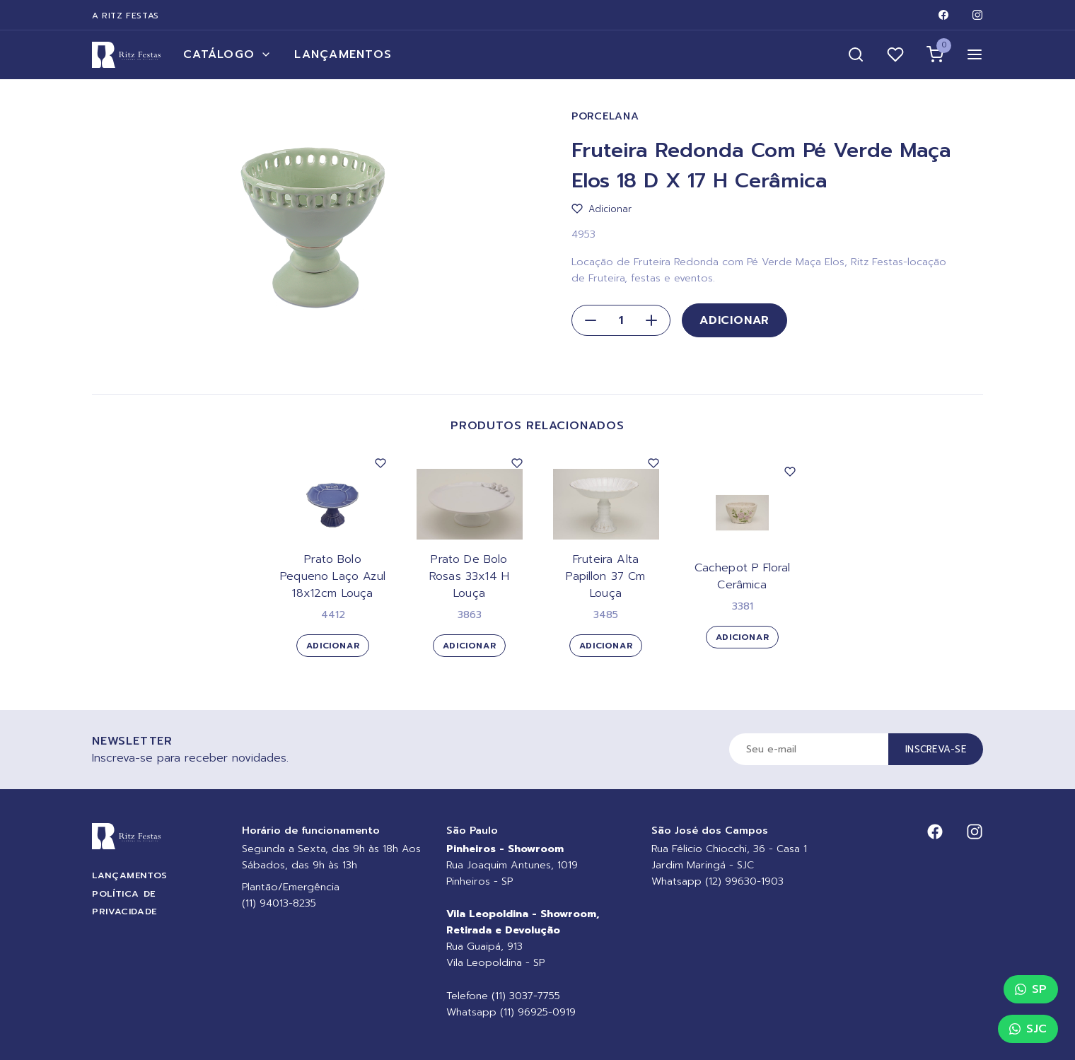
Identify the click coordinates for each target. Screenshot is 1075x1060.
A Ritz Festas (125, 15)
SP (1031, 989)
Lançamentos (343, 54)
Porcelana (605, 116)
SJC (1028, 1028)
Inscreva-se (935, 749)
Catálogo (227, 54)
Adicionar (734, 320)
